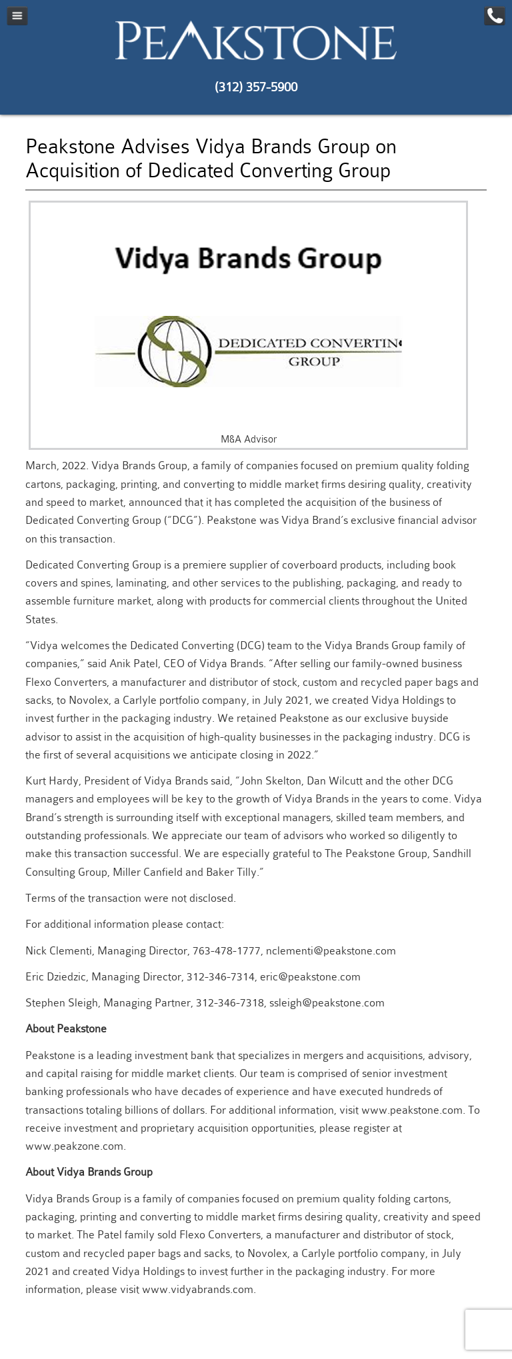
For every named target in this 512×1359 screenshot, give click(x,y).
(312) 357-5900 (256, 87)
